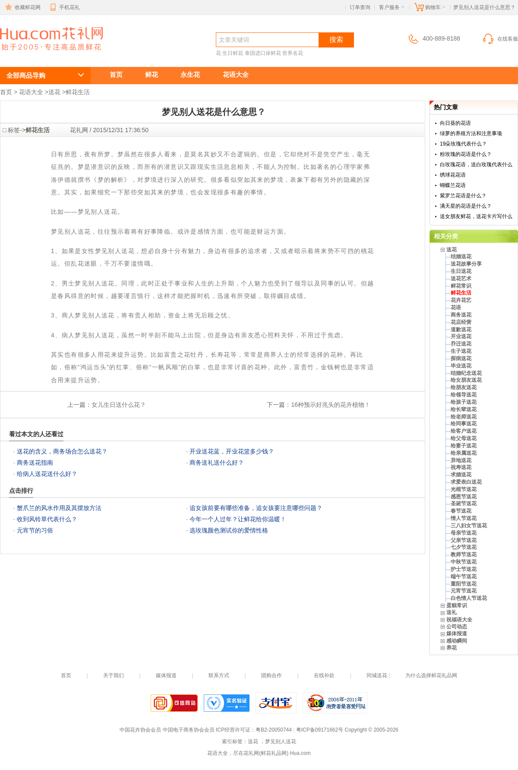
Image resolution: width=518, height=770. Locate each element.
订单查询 (360, 7)
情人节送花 (464, 518)
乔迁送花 (461, 344)
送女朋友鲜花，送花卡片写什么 (476, 216)
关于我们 (113, 675)
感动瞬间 (456, 641)
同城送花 (376, 675)
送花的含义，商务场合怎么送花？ (62, 451)
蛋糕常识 (456, 605)
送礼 (451, 612)
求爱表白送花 (466, 482)
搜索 (336, 39)
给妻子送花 (464, 446)
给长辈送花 (464, 409)
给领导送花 (464, 395)
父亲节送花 (464, 540)
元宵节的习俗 (35, 530)
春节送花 (461, 511)
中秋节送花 (464, 562)
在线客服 (500, 39)
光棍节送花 (464, 489)
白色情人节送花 (469, 598)
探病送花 (461, 358)
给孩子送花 (464, 402)
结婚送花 (461, 256)
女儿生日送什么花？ (119, 404)
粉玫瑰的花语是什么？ (466, 154)
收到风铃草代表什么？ (47, 519)
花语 (456, 307)
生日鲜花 (232, 53)
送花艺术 (461, 279)
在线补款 (324, 675)
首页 (116, 74)
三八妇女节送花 (469, 526)
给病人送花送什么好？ (47, 473)
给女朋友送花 (466, 380)
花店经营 (461, 322)
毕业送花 (461, 366)
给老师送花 (464, 417)
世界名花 (292, 53)
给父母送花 (464, 438)
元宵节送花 (464, 591)
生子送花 (461, 351)
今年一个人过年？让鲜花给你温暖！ (238, 519)
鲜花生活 (78, 92)
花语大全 (236, 74)
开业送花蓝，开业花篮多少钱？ (232, 451)
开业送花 (461, 336)
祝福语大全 (459, 620)
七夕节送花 (464, 547)
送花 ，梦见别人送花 (41, 54)
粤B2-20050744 (274, 730)
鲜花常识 (461, 286)
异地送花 (461, 460)
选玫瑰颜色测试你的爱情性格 (229, 530)
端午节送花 (464, 577)
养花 (451, 648)
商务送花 (461, 315)
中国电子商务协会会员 (189, 730)
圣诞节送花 (464, 504)
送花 (54, 92)
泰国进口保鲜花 (263, 53)
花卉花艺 (461, 300)
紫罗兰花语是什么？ (463, 196)
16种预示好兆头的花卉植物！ (330, 404)
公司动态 (456, 627)
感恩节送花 (464, 497)
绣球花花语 (453, 175)
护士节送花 (464, 569)
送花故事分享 (466, 264)
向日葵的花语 (455, 123)
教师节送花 (464, 554)
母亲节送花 (464, 533)
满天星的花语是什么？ (466, 206)
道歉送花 (461, 329)
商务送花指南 (35, 462)
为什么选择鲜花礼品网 (431, 675)
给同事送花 (464, 424)
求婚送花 (461, 475)
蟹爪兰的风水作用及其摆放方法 (59, 507)
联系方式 (218, 675)
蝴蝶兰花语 (453, 185)
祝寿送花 (461, 467)
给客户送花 (464, 431)
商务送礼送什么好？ (217, 462)
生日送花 (461, 271)
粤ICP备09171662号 (319, 730)
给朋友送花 (464, 387)
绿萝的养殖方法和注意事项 (471, 133)
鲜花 (151, 74)
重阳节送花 (464, 584)
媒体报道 (456, 634)
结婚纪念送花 (466, 373)
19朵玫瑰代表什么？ (463, 144)
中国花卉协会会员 (140, 730)
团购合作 (271, 675)
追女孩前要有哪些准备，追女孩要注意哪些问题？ (256, 507)
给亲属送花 (464, 453)
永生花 (190, 74)
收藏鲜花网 (22, 7)
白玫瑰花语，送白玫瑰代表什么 (476, 165)
